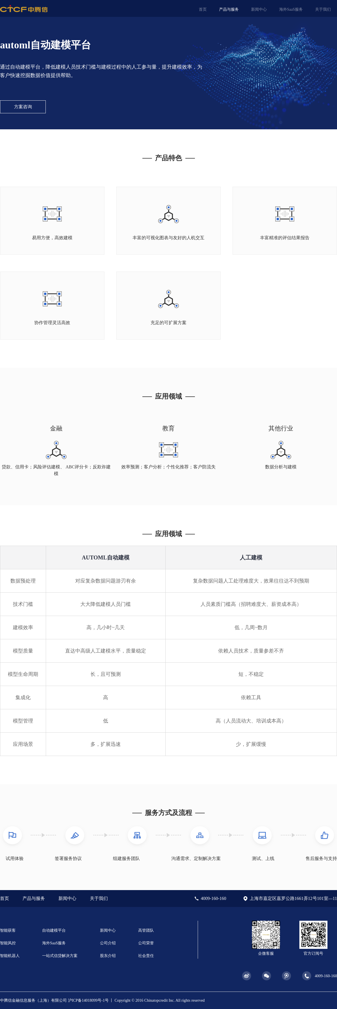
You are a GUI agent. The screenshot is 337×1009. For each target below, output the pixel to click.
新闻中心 (259, 9)
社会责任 (146, 956)
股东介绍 (108, 956)
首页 (203, 9)
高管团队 (146, 930)
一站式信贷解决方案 (60, 956)
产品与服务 (229, 9)
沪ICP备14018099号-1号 (88, 1000)
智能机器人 (10, 956)
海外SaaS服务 (291, 9)
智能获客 (8, 930)
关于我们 (323, 9)
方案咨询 (23, 106)
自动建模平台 (54, 930)
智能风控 (8, 943)
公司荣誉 (146, 943)
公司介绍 (108, 943)
